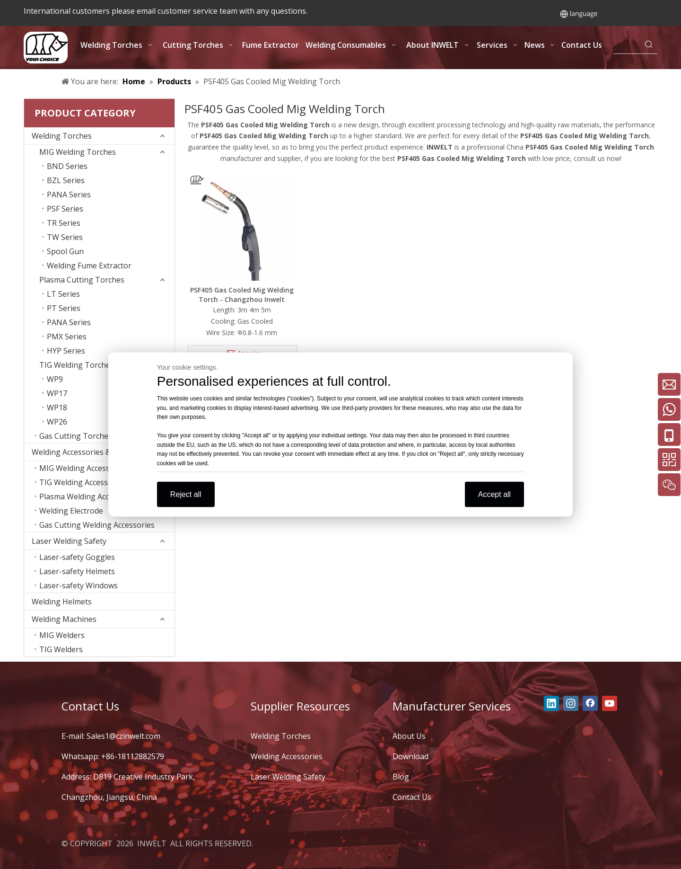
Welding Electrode (71, 510)
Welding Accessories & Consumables (96, 452)
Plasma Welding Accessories (89, 496)
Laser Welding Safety (69, 541)
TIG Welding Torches (76, 365)
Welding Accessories (287, 756)
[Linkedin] (551, 703)
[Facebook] (590, 703)
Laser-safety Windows (78, 585)
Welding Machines (64, 619)
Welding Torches (62, 136)
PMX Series (67, 336)
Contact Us (412, 797)
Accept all (494, 494)
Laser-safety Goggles (77, 557)
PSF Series (65, 209)
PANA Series (69, 194)
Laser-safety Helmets (77, 571)
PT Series (63, 308)
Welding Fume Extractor (89, 265)
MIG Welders (62, 635)
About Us (409, 736)
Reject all (185, 494)
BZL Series (66, 180)
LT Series (63, 294)
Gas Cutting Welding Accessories (97, 525)
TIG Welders (61, 649)
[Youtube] (609, 703)
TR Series (63, 223)
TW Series (65, 237)
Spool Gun (65, 251)
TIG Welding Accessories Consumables (107, 482)
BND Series (67, 166)
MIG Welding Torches (77, 152)
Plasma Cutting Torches (81, 280)
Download (410, 756)
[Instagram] (570, 703)
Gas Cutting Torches (75, 436)
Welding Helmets (62, 601)
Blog (401, 776)
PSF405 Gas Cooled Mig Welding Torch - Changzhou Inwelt (242, 294)
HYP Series (66, 351)
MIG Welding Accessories (83, 468)
